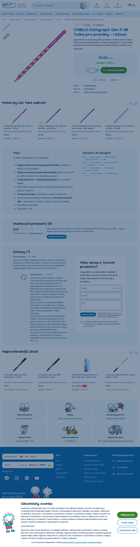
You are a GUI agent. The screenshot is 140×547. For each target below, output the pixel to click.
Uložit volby (127, 522)
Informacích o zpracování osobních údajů (82, 542)
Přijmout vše (127, 514)
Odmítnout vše (127, 530)
